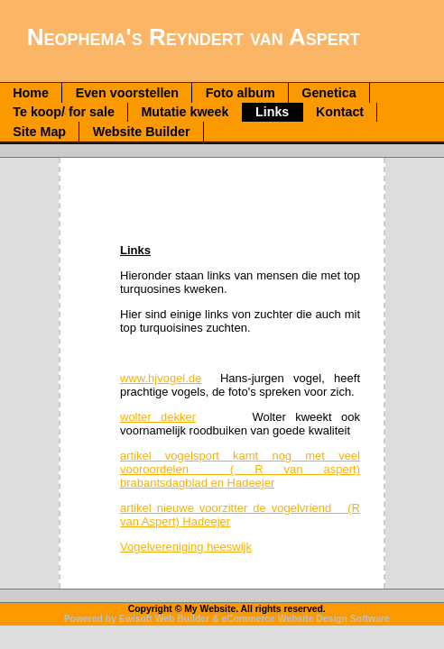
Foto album (240, 93)
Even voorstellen (127, 93)
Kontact (340, 112)
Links (272, 112)
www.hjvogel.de (160, 378)
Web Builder (182, 619)
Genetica (328, 93)
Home (31, 93)
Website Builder (141, 131)
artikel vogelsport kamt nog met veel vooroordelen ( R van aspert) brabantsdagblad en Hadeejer (240, 469)
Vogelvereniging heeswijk (186, 546)
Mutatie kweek (184, 112)
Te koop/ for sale (64, 112)
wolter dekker (158, 417)
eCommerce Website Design (284, 619)
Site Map (39, 131)
